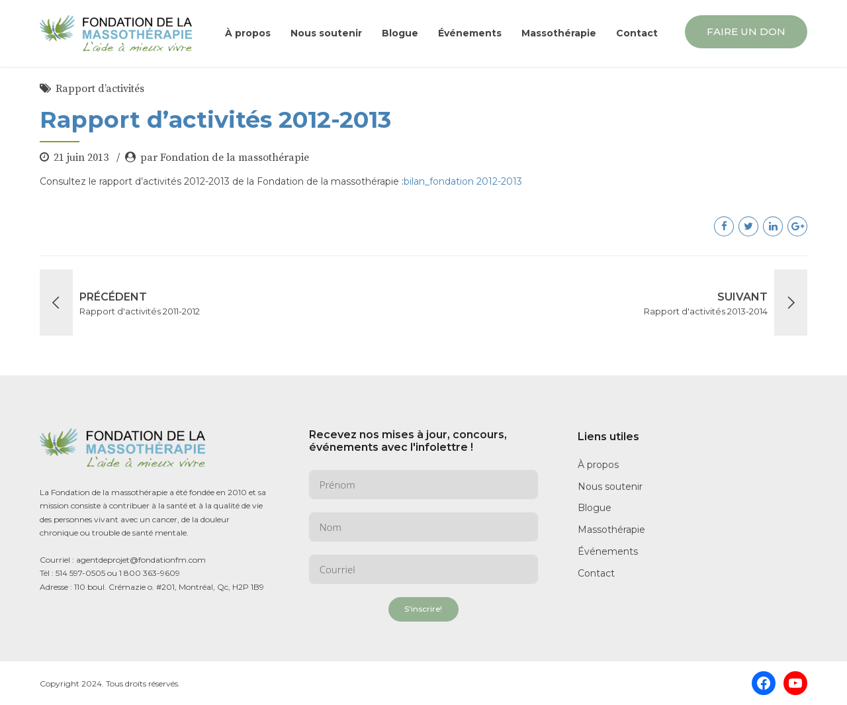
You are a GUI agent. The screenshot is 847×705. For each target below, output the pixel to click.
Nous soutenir (326, 33)
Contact (637, 33)
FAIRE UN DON (746, 31)
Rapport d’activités (100, 88)
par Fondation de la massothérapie (224, 157)
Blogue (400, 33)
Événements (470, 33)
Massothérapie (558, 33)
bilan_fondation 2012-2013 (463, 181)
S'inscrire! (423, 609)
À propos (248, 33)
